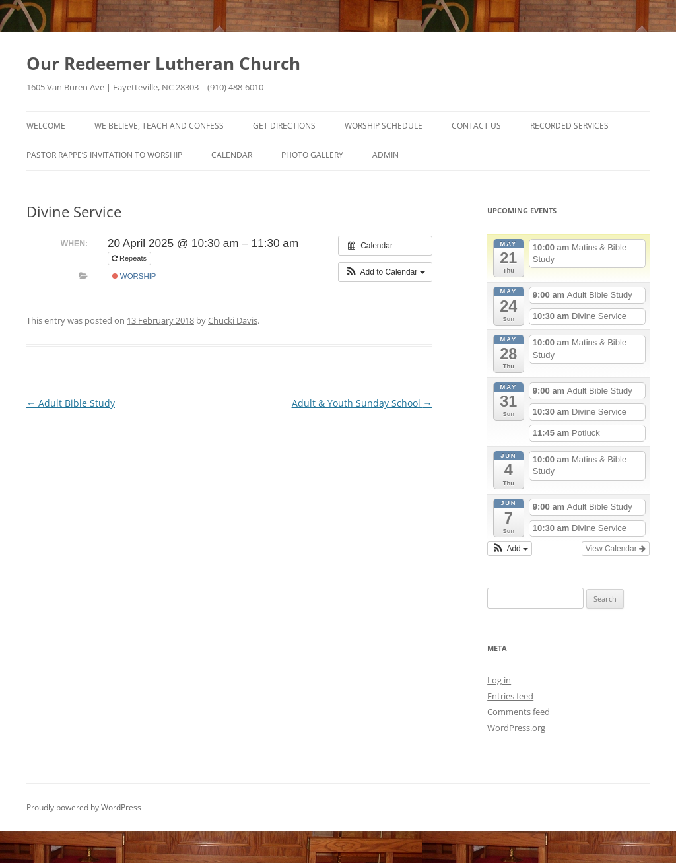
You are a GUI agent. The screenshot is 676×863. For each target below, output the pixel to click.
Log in (499, 680)
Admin (385, 154)
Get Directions (284, 125)
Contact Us (476, 125)
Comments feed (518, 712)
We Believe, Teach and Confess (159, 125)
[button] (385, 272)
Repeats (130, 258)
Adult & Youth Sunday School (362, 403)
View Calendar (616, 548)
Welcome (45, 125)
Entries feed (510, 696)
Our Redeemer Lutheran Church (163, 63)
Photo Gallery (312, 154)
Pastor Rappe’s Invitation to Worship (104, 154)
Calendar (231, 154)
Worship (134, 276)
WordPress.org (516, 728)
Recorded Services (569, 125)
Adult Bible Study (70, 403)
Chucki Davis (232, 320)
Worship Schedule (383, 125)
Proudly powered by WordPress (83, 807)
